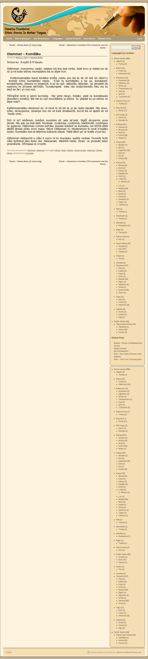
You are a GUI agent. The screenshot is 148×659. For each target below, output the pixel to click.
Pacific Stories (119, 321)
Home (9, 38)
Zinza (121, 293)
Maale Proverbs (120, 348)
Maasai (121, 188)
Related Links (104, 38)
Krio (120, 239)
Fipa (120, 268)
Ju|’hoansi (123, 97)
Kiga (120, 317)
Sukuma (122, 290)
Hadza (121, 271)
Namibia (119, 223)
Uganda (119, 309)
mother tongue (80, 150)
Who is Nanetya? (23, 38)
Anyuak (122, 127)
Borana (121, 130)
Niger (118, 230)
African (57, 150)
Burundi (119, 108)
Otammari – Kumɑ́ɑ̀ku (24, 54)
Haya (121, 274)
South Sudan (121, 243)
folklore (70, 150)
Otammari (31, 150)
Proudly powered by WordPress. (103, 652)
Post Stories (89, 38)
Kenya (118, 163)
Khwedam (123, 80)
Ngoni (121, 282)
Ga (120, 156)
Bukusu (124, 182)
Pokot (121, 197)
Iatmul (121, 330)
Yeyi (120, 91)
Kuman (121, 332)
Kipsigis (122, 173)
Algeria (119, 61)
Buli (120, 148)
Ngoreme (122, 284)
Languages (57, 38)
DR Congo (120, 115)
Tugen (121, 202)
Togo (118, 297)
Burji (120, 132)
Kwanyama (123, 225)
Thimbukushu (124, 89)
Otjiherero (123, 83)
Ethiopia (119, 124)
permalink (30, 153)
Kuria (121, 176)
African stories (119, 58)
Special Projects (73, 38)
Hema (121, 117)
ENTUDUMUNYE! (121, 351)
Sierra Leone (121, 237)
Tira (120, 259)
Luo (120, 186)
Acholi (121, 312)
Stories (10, 153)
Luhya (121, 179)
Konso (121, 135)
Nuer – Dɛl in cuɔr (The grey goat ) (128, 359)
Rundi (121, 111)
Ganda (121, 314)
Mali (118, 209)
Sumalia (119, 263)
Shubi (121, 287)
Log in (140, 39)
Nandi (121, 194)
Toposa (121, 252)
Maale (121, 138)
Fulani (121, 71)
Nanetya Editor (36, 58)
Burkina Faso (121, 101)
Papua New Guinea (124, 324)
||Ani (120, 94)
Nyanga (122, 120)
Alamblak (122, 327)
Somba (99, 150)
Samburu (122, 199)
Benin (63, 150)
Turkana (122, 205)
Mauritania (120, 216)
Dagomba (122, 150)
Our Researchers (41, 38)
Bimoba (122, 145)
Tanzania (119, 265)
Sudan (118, 256)
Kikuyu (121, 171)
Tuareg (121, 64)
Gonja (121, 158)
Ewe (120, 153)
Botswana (120, 78)
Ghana (119, 142)
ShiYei (121, 86)
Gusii (121, 168)
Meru (121, 191)
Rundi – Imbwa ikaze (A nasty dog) (24, 45)
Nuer (121, 249)
